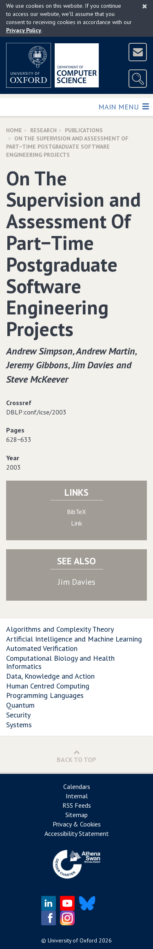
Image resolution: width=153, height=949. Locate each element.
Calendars (76, 786)
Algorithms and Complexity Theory (60, 629)
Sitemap (76, 815)
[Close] (144, 6)
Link (76, 523)
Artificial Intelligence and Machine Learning (74, 639)
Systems (19, 724)
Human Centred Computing (47, 686)
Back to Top (76, 756)
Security (18, 715)
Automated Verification (42, 648)
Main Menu (123, 106)
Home (14, 130)
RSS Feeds (76, 805)
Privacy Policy (23, 30)
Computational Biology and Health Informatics (60, 662)
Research (43, 130)
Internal (77, 796)
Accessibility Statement (76, 833)
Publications (84, 130)
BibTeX (76, 512)
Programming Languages (45, 695)
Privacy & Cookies (77, 824)
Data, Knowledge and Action (50, 676)
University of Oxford (72, 940)
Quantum (20, 705)
